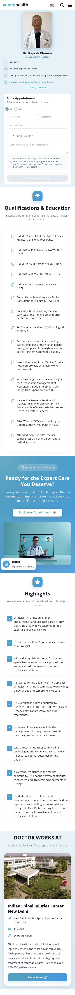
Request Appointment (37, 178)
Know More (37, 977)
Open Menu (70, 5)
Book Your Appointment (37, 512)
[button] (53, 5)
